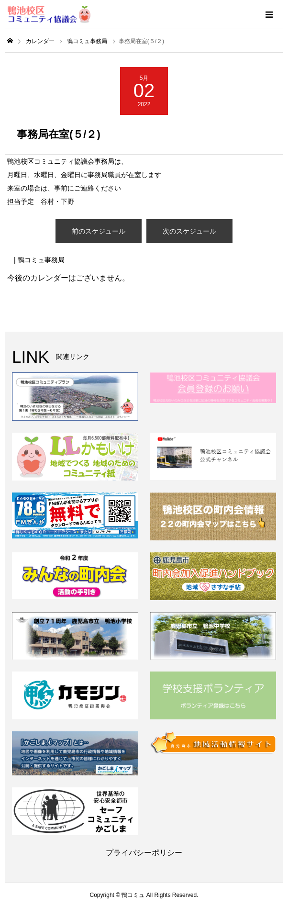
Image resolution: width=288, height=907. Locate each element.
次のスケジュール (189, 231)
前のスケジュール (98, 231)
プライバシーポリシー (144, 853)
